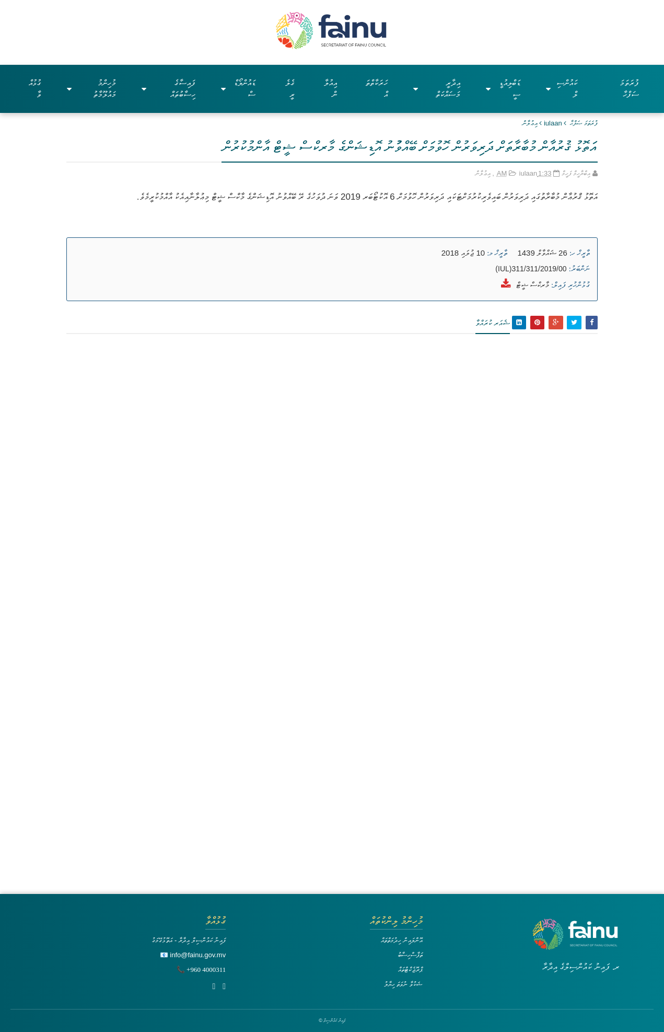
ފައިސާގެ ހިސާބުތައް (168, 88)
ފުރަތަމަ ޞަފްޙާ (584, 123)
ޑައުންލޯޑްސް (238, 88)
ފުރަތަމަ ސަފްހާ (629, 88)
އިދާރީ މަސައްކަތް (436, 88)
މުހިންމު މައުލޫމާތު (91, 88)
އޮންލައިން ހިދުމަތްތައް (402, 940)
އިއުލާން (330, 88)
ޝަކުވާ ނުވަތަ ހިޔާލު (403, 984)
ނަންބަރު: (579, 269)
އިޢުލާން (530, 123)
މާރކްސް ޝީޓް (532, 284)
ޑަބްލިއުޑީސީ (503, 88)
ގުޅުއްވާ (35, 88)
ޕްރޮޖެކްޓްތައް (410, 969)
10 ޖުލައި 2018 (463, 252)
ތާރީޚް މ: (497, 253)
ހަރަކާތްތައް (376, 88)
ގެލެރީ (290, 88)
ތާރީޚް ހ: (579, 253)
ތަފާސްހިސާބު (410, 955)
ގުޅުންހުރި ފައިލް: (570, 285)
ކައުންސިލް (561, 88)
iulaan (553, 123)
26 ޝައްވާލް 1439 (542, 252)
